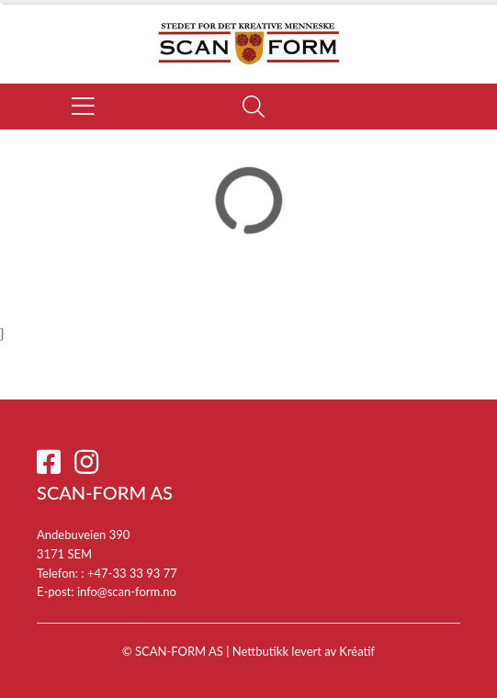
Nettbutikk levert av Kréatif (303, 651)
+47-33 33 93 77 (132, 573)
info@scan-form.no (126, 591)
